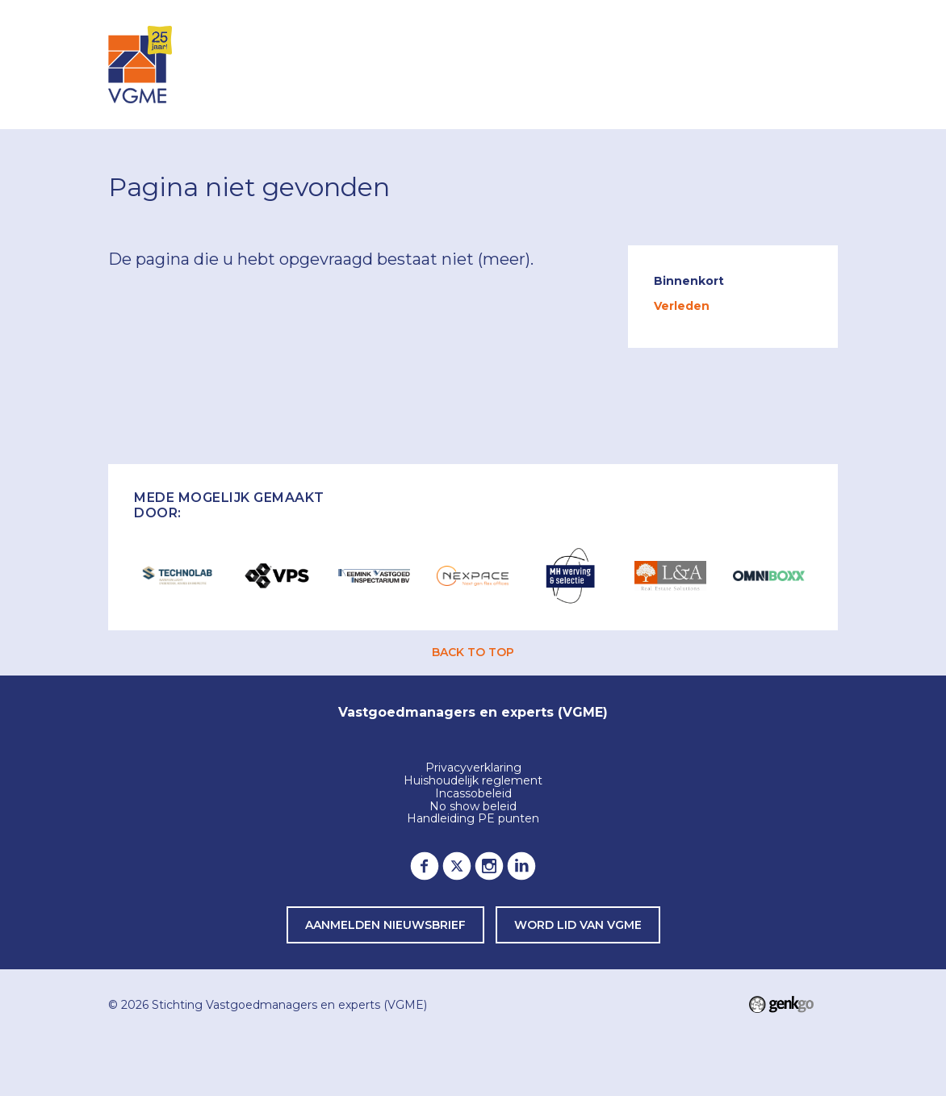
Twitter (456, 866)
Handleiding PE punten (473, 819)
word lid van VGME (578, 925)
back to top (473, 652)
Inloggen (364, 63)
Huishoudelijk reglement (473, 781)
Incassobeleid (473, 794)
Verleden (682, 306)
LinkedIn (521, 866)
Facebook (424, 866)
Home (298, 64)
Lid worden (707, 63)
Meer (793, 64)
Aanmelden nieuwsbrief (385, 925)
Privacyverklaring (473, 768)
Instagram (489, 866)
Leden (518, 63)
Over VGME (601, 63)
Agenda (448, 63)
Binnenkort (689, 281)
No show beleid (473, 807)
